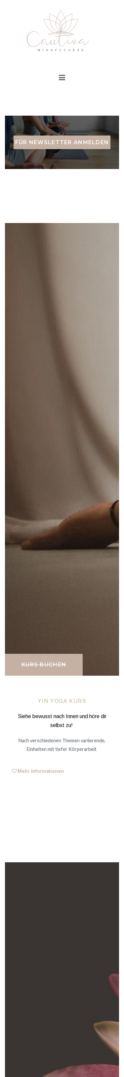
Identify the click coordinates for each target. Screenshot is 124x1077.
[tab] (62, 771)
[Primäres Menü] (62, 78)
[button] (44, 665)
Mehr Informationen (41, 771)
